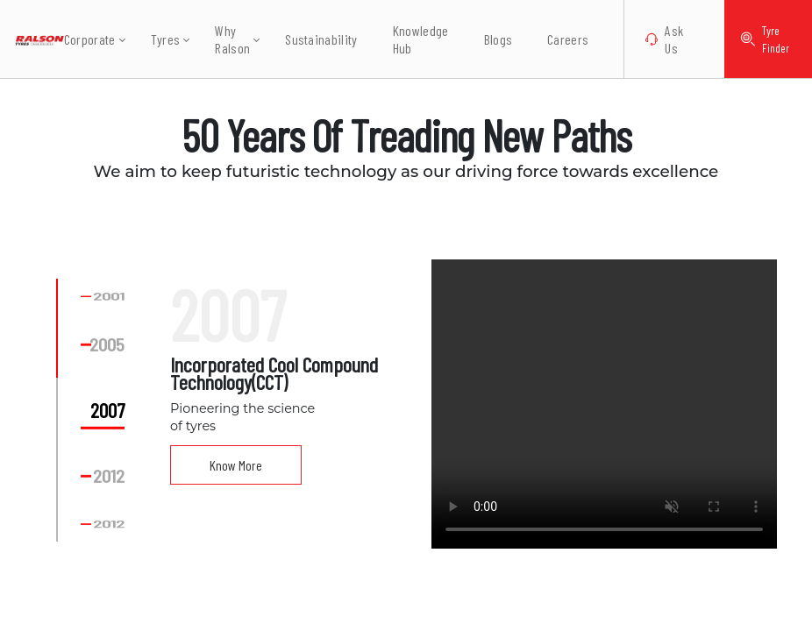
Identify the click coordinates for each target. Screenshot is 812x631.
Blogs (488, 39)
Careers (558, 39)
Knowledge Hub (410, 39)
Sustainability (311, 39)
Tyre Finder (760, 39)
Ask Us (654, 39)
